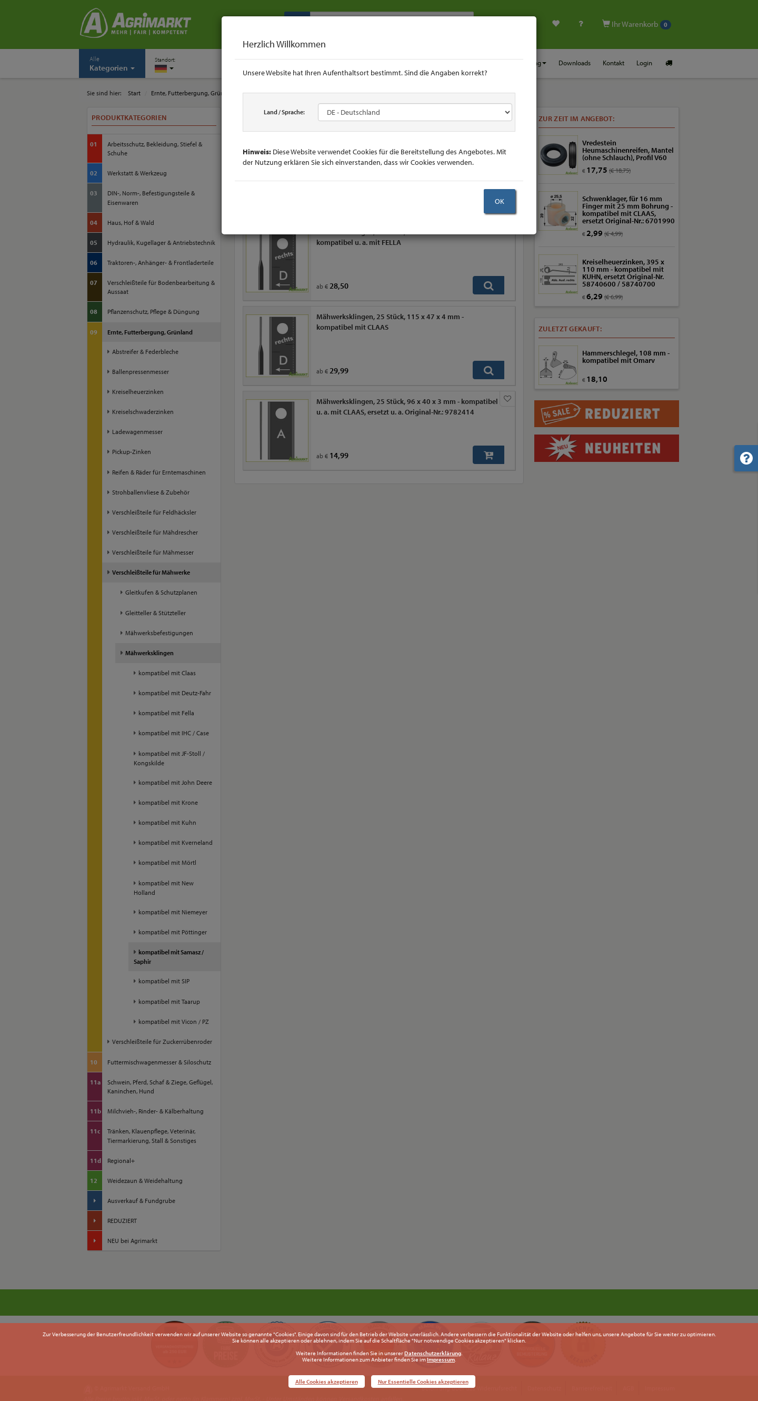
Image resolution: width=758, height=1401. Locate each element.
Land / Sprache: (284, 112)
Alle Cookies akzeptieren (326, 1381)
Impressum (441, 1359)
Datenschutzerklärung (432, 1353)
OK (499, 201)
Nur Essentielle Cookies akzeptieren (423, 1381)
